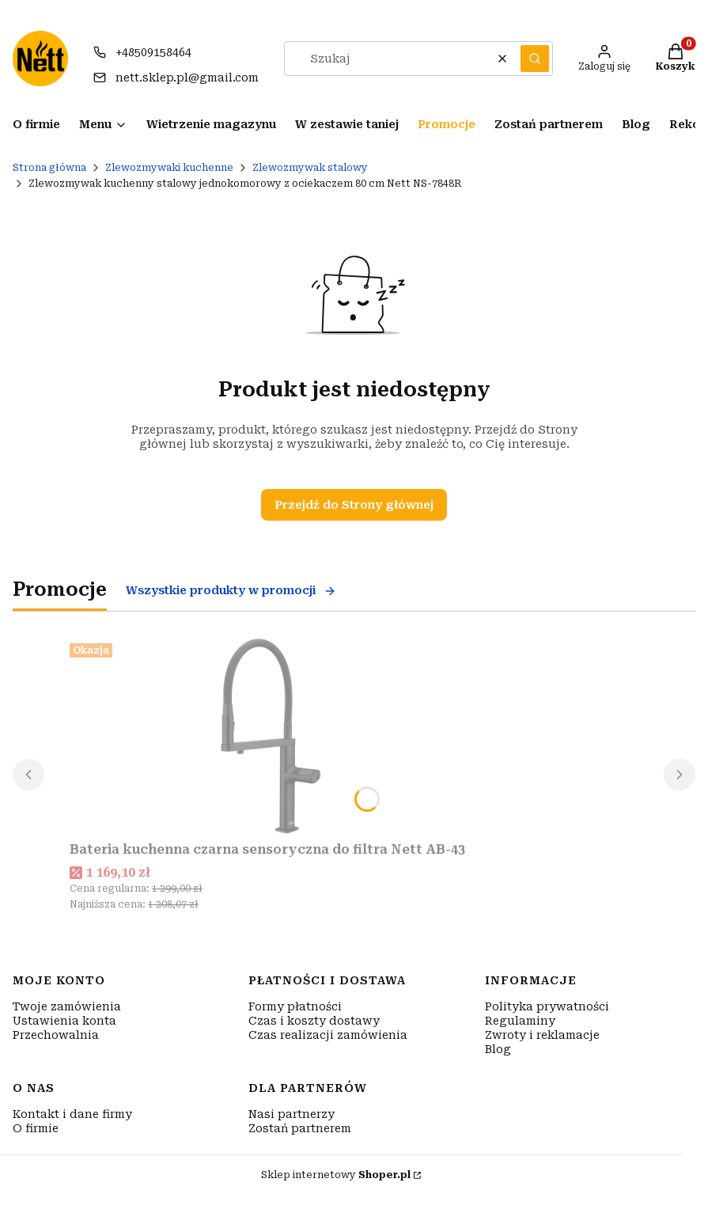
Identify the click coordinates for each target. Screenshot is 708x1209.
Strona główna (49, 167)
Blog (498, 1049)
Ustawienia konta (64, 1020)
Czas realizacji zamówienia (327, 1035)
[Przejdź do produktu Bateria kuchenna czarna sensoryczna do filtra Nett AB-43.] (267, 736)
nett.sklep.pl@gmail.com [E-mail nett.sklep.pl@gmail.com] (187, 77)
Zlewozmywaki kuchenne (169, 167)
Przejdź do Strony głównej (354, 504)
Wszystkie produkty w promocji (231, 590)
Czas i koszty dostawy (314, 1020)
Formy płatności (295, 1006)
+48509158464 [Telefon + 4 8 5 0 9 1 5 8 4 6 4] (153, 52)
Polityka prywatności (547, 1006)
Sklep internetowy (336, 1175)
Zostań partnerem (299, 1128)
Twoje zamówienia (67, 1006)
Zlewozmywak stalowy (310, 167)
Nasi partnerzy (291, 1114)
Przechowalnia (56, 1035)
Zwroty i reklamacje (542, 1035)
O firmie (36, 1128)
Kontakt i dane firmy (72, 1114)
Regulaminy (520, 1020)
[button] (535, 58)
